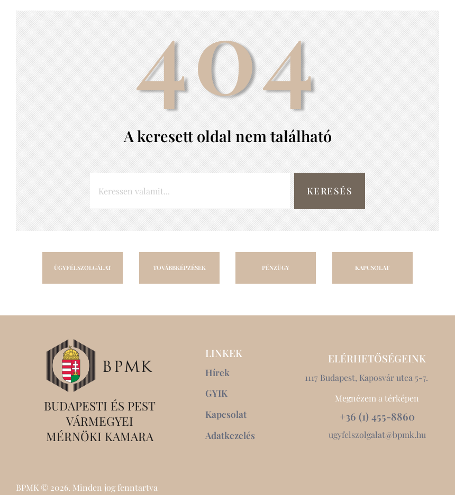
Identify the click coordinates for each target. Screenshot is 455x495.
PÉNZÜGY (275, 268)
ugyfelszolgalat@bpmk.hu (377, 434)
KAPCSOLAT (372, 268)
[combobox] (189, 191)
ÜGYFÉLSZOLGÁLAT (82, 268)
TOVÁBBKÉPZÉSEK (179, 268)
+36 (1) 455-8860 (377, 416)
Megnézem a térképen (377, 398)
